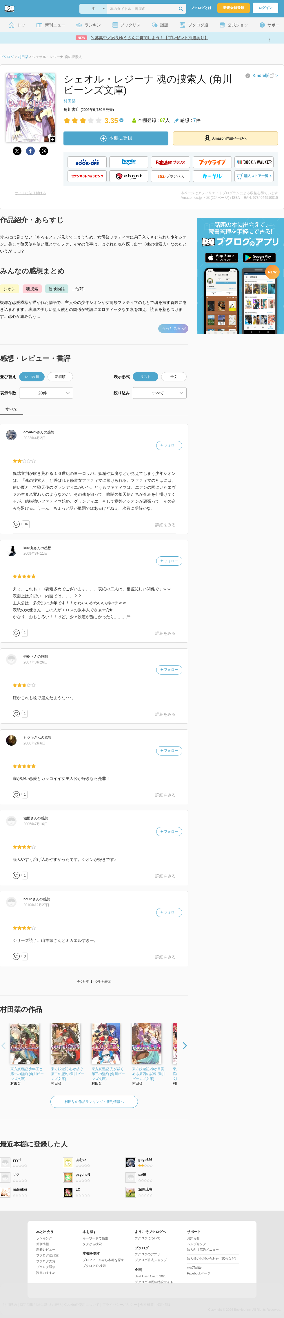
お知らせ (193, 1238)
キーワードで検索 (95, 1238)
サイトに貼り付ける (30, 193)
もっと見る (174, 328)
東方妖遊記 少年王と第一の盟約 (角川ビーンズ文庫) (27, 1074)
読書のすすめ (45, 1272)
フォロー (169, 445)
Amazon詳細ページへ (225, 138)
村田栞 (69, 101)
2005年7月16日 (35, 824)
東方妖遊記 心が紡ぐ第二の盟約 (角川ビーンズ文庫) (67, 1074)
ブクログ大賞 (45, 1261)
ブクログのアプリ (147, 1254)
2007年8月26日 (35, 662)
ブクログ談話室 (47, 1255)
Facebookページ (198, 1273)
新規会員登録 (233, 8)
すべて (12, 409)
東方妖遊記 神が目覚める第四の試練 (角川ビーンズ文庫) (148, 1074)
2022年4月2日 (34, 438)
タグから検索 (92, 1244)
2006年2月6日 (34, 743)
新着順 (60, 377)
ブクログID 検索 (94, 1265)
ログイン (265, 8)
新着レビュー (45, 1249)
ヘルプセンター (198, 1244)
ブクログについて (147, 1238)
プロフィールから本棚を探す (103, 1260)
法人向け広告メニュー (203, 1249)
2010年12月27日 (36, 905)
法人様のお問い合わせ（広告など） (212, 1258)
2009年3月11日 (35, 553)
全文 (173, 377)
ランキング (44, 1238)
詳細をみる (165, 524)
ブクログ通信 (45, 1267)
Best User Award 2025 (150, 1276)
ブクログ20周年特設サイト (154, 1282)
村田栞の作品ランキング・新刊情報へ (94, 1102)
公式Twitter (195, 1267)
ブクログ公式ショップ (151, 1260)
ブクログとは (201, 8)
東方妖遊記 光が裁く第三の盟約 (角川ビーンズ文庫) (108, 1074)
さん (33, 432)
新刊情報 (42, 1244)
